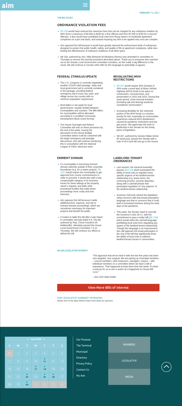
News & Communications (16, 59)
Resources (10, 71)
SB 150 (158, 216)
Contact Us (82, 368)
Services (9, 79)
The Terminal (84, 344)
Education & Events (18, 40)
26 (53, 375)
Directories (11, 49)
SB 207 (125, 85)
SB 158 (69, 30)
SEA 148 (134, 169)
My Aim (80, 374)
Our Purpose (83, 338)
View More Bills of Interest (113, 287)
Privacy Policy (84, 362)
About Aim (11, 23)
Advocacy (10, 31)
